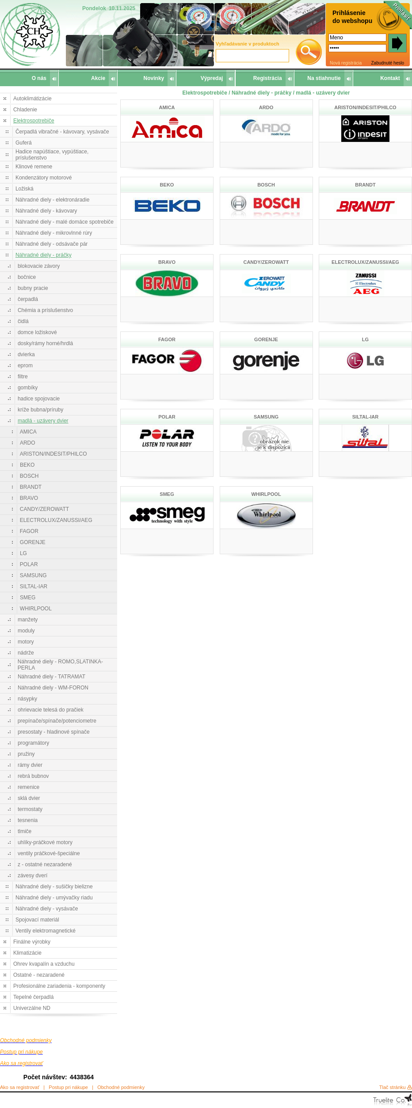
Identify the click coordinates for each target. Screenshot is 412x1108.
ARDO (27, 443)
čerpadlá (28, 299)
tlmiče (24, 831)
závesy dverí (32, 875)
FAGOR (29, 531)
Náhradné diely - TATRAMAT (51, 677)
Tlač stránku (392, 1087)
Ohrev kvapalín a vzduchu (44, 964)
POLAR (29, 564)
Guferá (23, 143)
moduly (26, 631)
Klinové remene (33, 167)
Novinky (154, 78)
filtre (23, 376)
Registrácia (267, 78)
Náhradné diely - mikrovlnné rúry (53, 233)
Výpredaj (212, 78)
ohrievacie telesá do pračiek (51, 710)
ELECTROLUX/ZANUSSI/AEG (56, 520)
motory (26, 642)
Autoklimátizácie (32, 98)
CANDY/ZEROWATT (44, 509)
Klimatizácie (27, 953)
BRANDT (31, 487)
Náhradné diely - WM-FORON (53, 688)
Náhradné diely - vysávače (46, 909)
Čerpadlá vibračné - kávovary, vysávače (62, 132)
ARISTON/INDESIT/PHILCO (53, 454)
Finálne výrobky (31, 942)
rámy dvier (30, 765)
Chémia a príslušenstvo (45, 310)
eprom (25, 365)
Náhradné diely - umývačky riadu (54, 898)
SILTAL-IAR (33, 586)
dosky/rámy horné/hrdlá (45, 343)
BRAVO (29, 498)
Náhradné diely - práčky (43, 255)
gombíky (28, 388)
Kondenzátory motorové (43, 178)
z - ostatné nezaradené (45, 864)
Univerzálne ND (31, 1008)
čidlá (23, 321)
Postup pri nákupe (68, 1087)
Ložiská (24, 189)
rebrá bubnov (33, 776)
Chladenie (25, 110)
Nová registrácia (346, 63)
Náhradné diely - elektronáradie (52, 200)
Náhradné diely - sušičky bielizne (54, 886)
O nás (39, 78)
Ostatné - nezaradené (39, 975)
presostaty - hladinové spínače (54, 732)
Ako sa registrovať (19, 1087)
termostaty (30, 809)
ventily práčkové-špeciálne (49, 853)
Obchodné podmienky (121, 1087)
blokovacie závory (39, 266)
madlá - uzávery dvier (43, 421)
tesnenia (28, 820)
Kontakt (390, 78)
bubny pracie (33, 288)
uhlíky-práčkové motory (45, 842)
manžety (28, 620)
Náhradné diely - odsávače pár (51, 244)
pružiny (26, 754)
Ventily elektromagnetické (45, 931)
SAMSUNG (33, 575)
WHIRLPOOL (36, 608)
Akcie (98, 78)
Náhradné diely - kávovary (46, 211)
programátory (33, 743)
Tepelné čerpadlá (33, 997)
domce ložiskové (37, 332)
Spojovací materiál (37, 920)
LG (23, 553)
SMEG (27, 597)
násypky (27, 699)
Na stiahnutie (323, 78)
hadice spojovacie (39, 399)
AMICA (28, 432)
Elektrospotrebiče (33, 121)
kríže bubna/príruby (40, 410)
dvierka (26, 354)
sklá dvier (29, 798)
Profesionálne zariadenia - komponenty (59, 986)
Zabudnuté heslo (387, 63)
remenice (28, 787)
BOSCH (29, 476)
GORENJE (33, 542)
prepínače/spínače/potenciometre (57, 721)
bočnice (27, 277)
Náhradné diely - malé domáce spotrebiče (64, 222)
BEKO (27, 465)
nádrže (26, 653)
